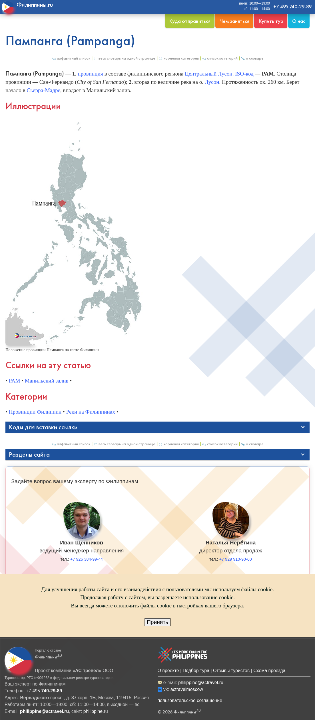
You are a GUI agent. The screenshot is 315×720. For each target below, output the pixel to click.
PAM (14, 381)
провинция (90, 74)
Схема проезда (269, 670)
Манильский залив (47, 381)
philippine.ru (95, 711)
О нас (298, 21)
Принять (157, 622)
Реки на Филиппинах (90, 412)
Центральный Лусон (208, 74)
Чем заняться (234, 21)
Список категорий (220, 58)
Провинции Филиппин (35, 412)
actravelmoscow (186, 689)
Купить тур (270, 21)
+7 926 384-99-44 (86, 559)
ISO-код (244, 74)
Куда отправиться (189, 21)
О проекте (168, 670)
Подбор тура (196, 670)
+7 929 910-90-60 (235, 559)
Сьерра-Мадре (43, 90)
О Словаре (252, 58)
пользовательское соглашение (190, 700)
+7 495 (44, 690)
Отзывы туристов (231, 670)
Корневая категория (178, 58)
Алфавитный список (70, 58)
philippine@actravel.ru (200, 682)
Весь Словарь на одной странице (124, 58)
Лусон (212, 82)
